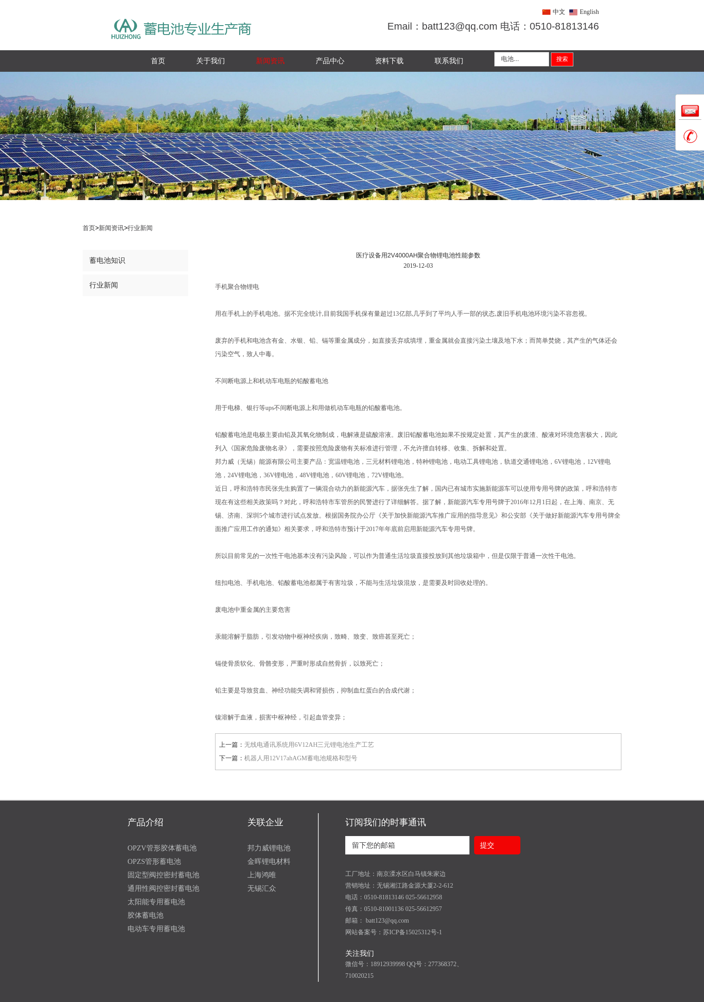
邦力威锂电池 (268, 848)
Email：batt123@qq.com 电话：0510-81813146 (493, 26)
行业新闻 (140, 228)
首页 (158, 61)
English (589, 12)
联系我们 (449, 61)
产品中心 (330, 61)
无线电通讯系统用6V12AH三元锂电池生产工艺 (309, 744)
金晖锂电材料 (268, 861)
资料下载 (389, 61)
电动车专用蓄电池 (156, 928)
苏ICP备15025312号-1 (412, 932)
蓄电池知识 (107, 260)
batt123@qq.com (386, 920)
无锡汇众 (261, 888)
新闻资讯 (270, 61)
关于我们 (210, 61)
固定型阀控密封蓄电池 (163, 875)
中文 (559, 12)
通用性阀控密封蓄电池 (163, 888)
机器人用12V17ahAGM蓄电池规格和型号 (300, 758)
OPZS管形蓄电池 (154, 861)
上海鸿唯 (261, 875)
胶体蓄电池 (145, 915)
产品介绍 (145, 822)
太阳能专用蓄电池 (156, 902)
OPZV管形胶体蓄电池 (162, 848)
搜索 (562, 59)
